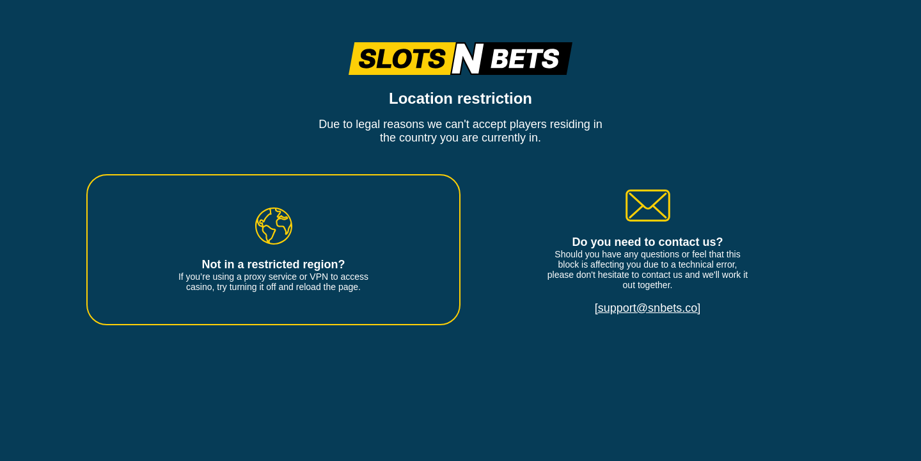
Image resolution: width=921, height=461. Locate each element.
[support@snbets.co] (647, 308)
